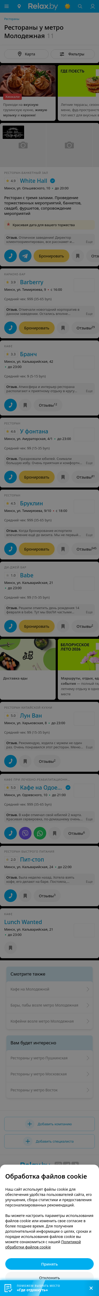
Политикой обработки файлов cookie (43, 1244)
